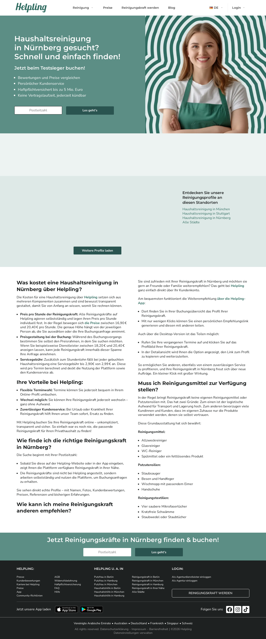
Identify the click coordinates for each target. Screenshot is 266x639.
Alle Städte (191, 222)
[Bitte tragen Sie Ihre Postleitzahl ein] (38, 110)
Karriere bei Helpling (28, 584)
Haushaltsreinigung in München (206, 209)
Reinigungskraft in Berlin (146, 577)
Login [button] (236, 8)
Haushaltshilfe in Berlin (107, 588)
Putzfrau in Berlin (104, 577)
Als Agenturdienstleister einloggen (191, 577)
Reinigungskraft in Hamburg (147, 584)
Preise (107, 8)
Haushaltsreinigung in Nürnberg (206, 218)
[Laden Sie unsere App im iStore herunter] (66, 609)
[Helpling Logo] (31, 8)
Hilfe (57, 592)
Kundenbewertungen (28, 580)
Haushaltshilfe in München (109, 592)
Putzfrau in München (105, 584)
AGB (57, 577)
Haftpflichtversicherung (67, 584)
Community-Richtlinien (30, 595)
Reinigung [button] (81, 8)
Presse (20, 577)
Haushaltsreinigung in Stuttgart (206, 213)
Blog (171, 8)
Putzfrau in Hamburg (105, 580)
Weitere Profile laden (97, 250)
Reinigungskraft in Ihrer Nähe (148, 588)
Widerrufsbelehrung (65, 580)
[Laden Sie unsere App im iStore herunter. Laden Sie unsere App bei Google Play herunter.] (91, 609)
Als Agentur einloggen (184, 580)
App (19, 592)
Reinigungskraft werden (140, 8)
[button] (216, 7)
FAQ (56, 588)
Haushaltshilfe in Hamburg (109, 595)
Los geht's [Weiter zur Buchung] (90, 110)
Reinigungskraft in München (147, 580)
